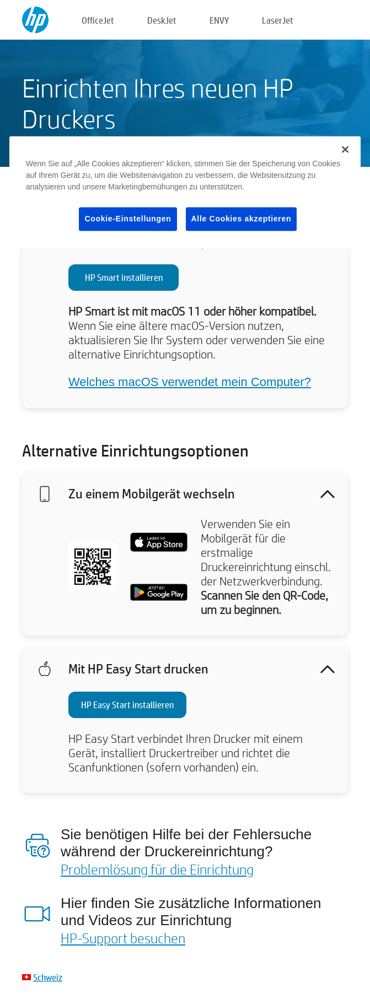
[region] (185, 192)
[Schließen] (345, 149)
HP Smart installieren (124, 277)
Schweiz (47, 977)
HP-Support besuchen (123, 938)
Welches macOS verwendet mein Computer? (189, 382)
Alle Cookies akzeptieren (241, 218)
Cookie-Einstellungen (127, 218)
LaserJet (277, 20)
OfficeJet (98, 20)
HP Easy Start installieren (127, 704)
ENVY (219, 20)
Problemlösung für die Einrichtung (157, 869)
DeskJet (161, 20)
